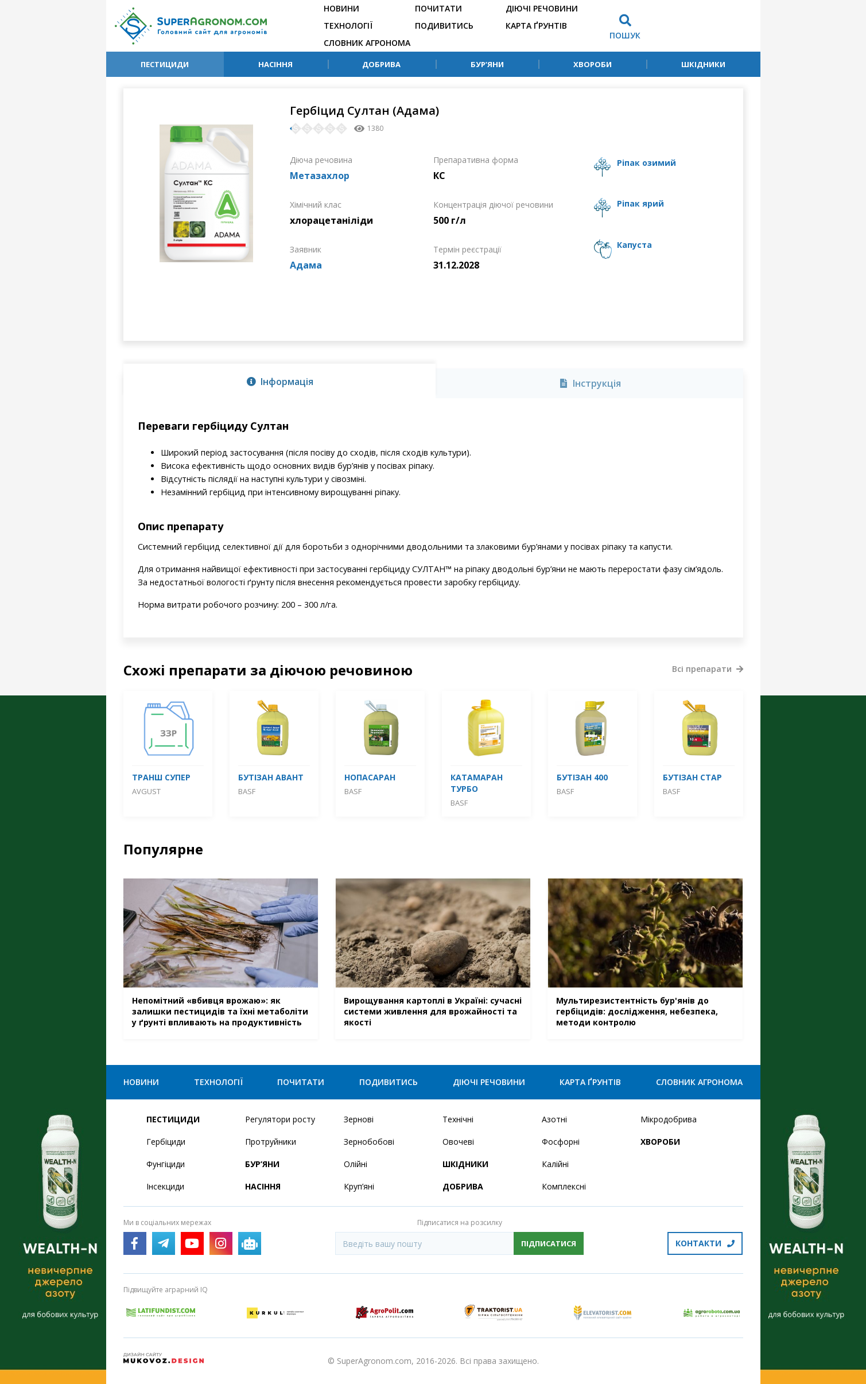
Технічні (457, 1119)
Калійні (555, 1163)
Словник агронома (367, 42)
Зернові (359, 1119)
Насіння (275, 64)
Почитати (438, 8)
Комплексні (564, 1186)
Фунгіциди (165, 1163)
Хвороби (592, 64)
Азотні (554, 1119)
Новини (341, 8)
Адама (306, 265)
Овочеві (458, 1141)
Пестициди (165, 64)
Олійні (355, 1163)
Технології (348, 25)
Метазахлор (319, 175)
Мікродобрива (668, 1119)
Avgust (146, 791)
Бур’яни (487, 64)
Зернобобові (369, 1141)
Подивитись (444, 25)
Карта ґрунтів (536, 25)
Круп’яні (359, 1186)
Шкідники (703, 64)
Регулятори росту (280, 1119)
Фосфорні (561, 1141)
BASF (246, 791)
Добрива (381, 64)
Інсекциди (165, 1186)
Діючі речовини (542, 8)
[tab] (279, 381)
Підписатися (548, 1243)
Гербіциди (165, 1141)
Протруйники (270, 1141)
